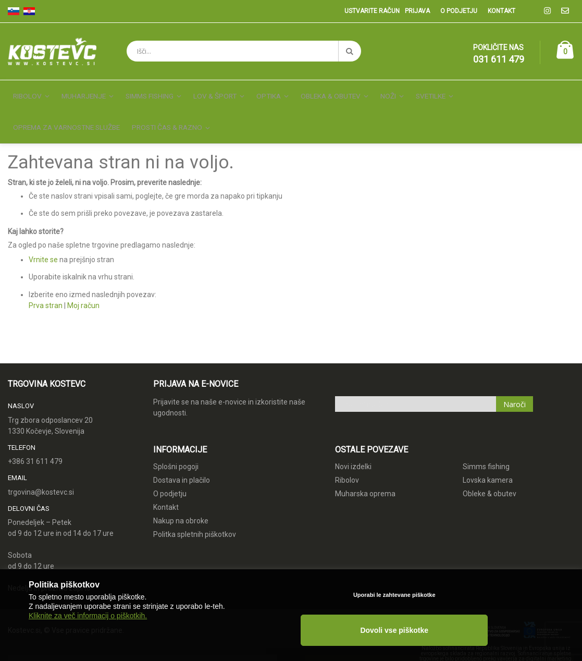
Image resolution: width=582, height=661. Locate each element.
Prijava (417, 11)
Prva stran (46, 284)
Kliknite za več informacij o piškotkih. (88, 641)
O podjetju (458, 11)
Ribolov (347, 459)
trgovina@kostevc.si (41, 471)
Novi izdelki (353, 446)
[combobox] (244, 51)
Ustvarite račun (372, 11)
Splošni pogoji (176, 446)
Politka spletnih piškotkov (194, 513)
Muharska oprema (365, 473)
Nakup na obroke (180, 500)
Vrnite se (43, 239)
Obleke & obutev (489, 473)
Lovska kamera (488, 459)
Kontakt (501, 11)
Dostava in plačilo (181, 459)
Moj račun (83, 284)
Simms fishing (486, 446)
